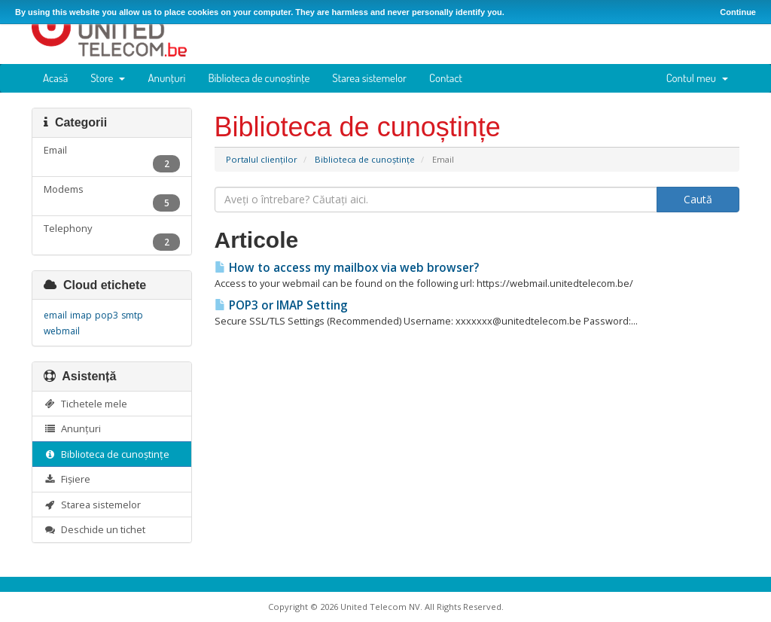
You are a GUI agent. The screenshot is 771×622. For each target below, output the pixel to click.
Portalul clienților (261, 159)
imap (81, 315)
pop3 (106, 315)
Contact (445, 78)
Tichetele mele (85, 403)
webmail (62, 331)
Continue (738, 12)
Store (107, 78)
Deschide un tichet (94, 529)
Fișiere (67, 479)
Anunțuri (166, 78)
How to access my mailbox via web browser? (347, 268)
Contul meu (697, 78)
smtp (132, 315)
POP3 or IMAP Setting (281, 305)
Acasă (55, 78)
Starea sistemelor (369, 78)
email (55, 315)
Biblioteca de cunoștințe (258, 78)
